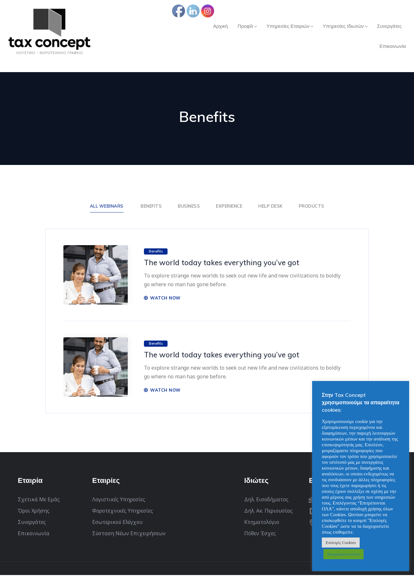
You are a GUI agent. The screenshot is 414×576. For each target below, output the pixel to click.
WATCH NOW (162, 298)
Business (189, 206)
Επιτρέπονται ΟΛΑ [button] (343, 554)
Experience (229, 206)
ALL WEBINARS (107, 206)
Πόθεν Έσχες (260, 534)
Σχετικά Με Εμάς (39, 500)
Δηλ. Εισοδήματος (266, 500)
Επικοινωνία (33, 534)
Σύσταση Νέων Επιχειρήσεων (129, 534)
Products (311, 206)
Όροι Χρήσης (33, 511)
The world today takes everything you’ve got (226, 263)
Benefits (151, 206)
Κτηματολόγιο (261, 523)
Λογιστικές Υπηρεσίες (118, 500)
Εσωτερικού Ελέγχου (117, 523)
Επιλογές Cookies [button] (341, 542)
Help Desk (270, 206)
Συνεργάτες (32, 523)
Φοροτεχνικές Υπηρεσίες (122, 511)
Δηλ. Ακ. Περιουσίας (268, 511)
